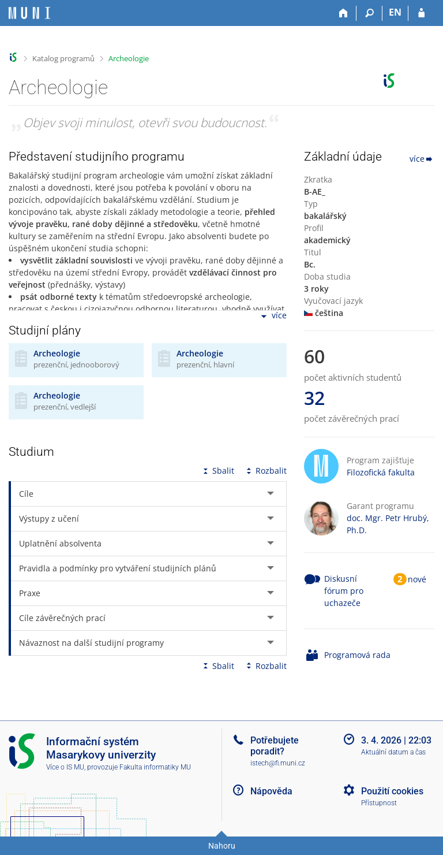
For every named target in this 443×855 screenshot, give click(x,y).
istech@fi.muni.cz (277, 763)
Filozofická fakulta (381, 472)
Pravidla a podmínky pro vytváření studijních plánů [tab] (117, 568)
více (273, 316)
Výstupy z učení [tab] (49, 518)
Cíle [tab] (26, 493)
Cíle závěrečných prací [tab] (62, 617)
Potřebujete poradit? (274, 746)
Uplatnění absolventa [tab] (60, 543)
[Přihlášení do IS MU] (421, 13)
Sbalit (217, 470)
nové (417, 579)
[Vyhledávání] (369, 13)
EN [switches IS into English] (395, 12)
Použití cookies (392, 791)
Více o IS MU (65, 767)
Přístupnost (379, 803)
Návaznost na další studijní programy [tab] (91, 642)
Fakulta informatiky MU (155, 767)
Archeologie (128, 58)
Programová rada (357, 654)
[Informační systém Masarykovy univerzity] (29, 13)
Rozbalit (265, 470)
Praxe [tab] (29, 593)
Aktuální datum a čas (393, 752)
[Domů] (343, 13)
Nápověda (271, 791)
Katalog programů (63, 58)
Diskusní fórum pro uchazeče (343, 590)
